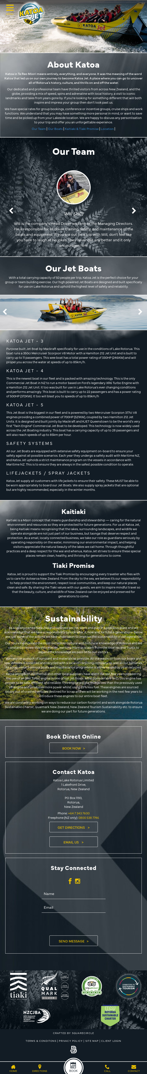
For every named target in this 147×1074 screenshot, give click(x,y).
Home (13, 1071)
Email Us (71, 842)
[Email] (74, 907)
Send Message (72, 941)
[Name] (74, 894)
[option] (73, 211)
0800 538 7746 (88, 817)
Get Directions (72, 827)
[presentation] (74, 924)
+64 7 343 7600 (79, 813)
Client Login (111, 1040)
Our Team (39, 128)
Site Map (92, 1040)
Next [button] (135, 211)
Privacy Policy (71, 1040)
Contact (134, 1071)
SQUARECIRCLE (83, 1033)
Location (107, 128)
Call (107, 1071)
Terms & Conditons (41, 1040)
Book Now (71, 748)
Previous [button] (12, 211)
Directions (39, 1071)
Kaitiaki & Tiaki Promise (82, 128)
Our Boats (55, 128)
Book (73, 1071)
